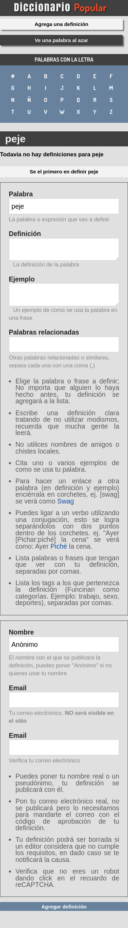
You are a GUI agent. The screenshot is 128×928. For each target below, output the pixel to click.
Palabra (64, 207)
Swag (65, 501)
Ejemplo (64, 298)
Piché (59, 546)
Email (64, 705)
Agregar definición (64, 907)
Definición (64, 249)
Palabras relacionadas (64, 349)
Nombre (64, 653)
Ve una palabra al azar (61, 40)
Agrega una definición (61, 24)
